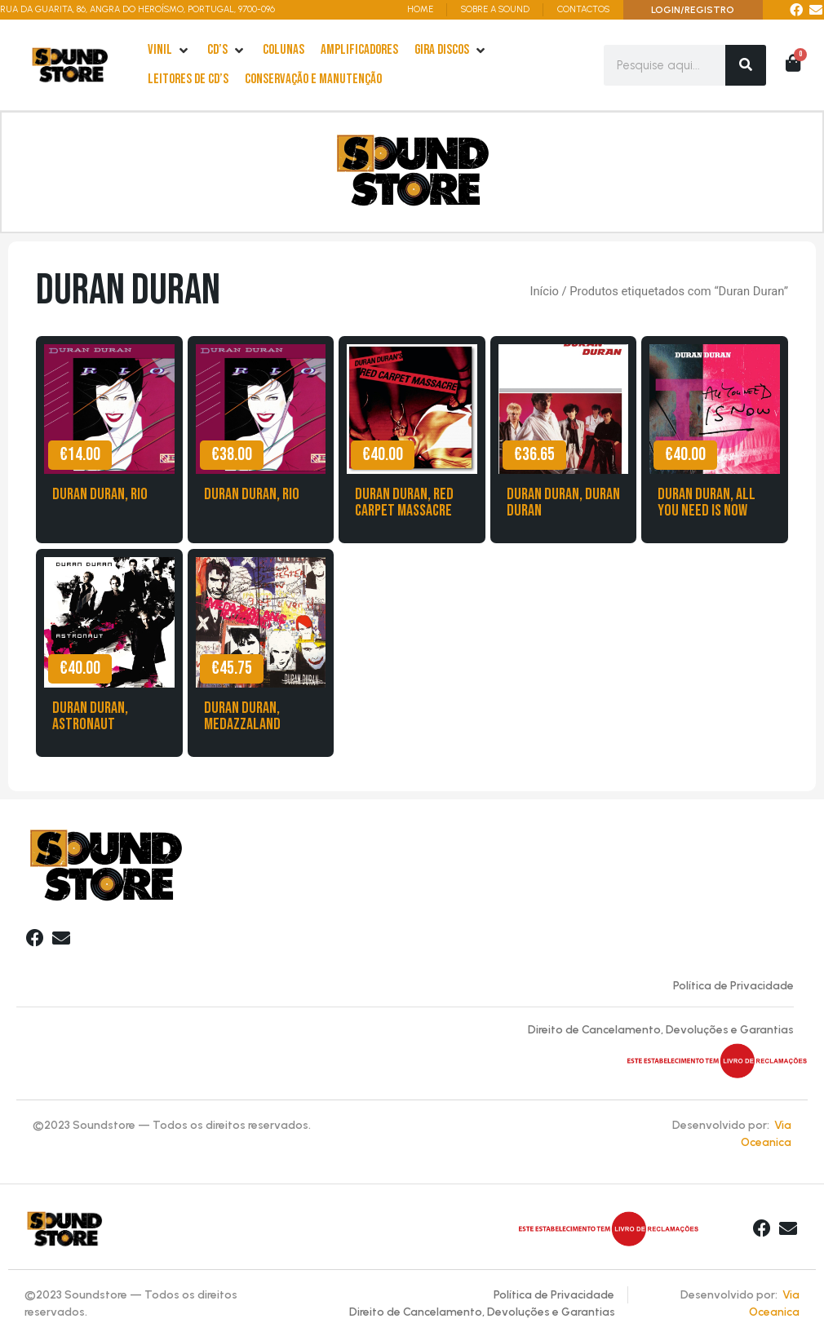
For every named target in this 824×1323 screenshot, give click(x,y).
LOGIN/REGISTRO (692, 9)
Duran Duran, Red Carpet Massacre (404, 505)
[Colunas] (283, 50)
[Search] (745, 65)
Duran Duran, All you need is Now (706, 505)
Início (543, 294)
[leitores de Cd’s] (188, 80)
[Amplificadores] (359, 50)
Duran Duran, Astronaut (90, 719)
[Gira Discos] (451, 50)
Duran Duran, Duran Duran (563, 505)
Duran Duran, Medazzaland (242, 719)
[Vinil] (169, 50)
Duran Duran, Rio (100, 497)
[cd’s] (227, 50)
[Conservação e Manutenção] (313, 80)
